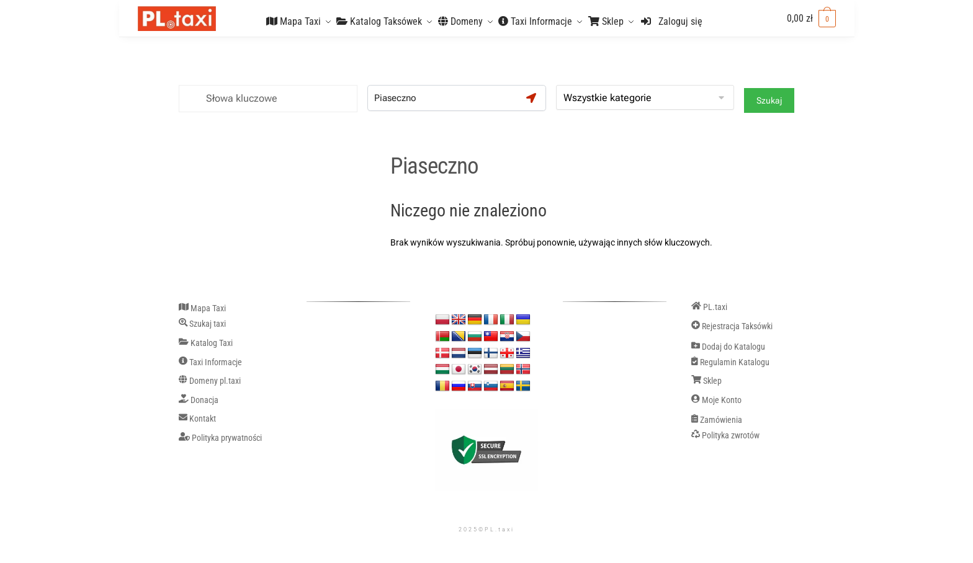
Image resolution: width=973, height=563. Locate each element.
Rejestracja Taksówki (732, 327)
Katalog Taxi (206, 343)
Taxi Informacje (210, 363)
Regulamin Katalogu (730, 363)
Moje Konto (716, 400)
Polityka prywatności (220, 438)
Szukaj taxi (202, 324)
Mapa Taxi (202, 309)
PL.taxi (709, 307)
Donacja (198, 400)
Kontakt (197, 419)
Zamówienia (716, 420)
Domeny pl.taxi (210, 381)
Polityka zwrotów (725, 436)
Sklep (706, 381)
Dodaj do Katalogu (728, 347)
